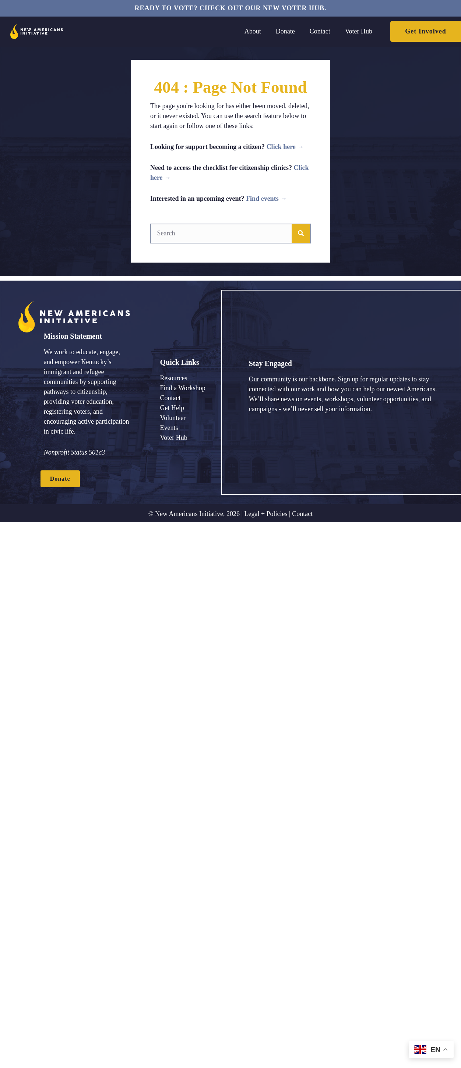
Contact (302, 513)
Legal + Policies (265, 513)
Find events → (266, 198)
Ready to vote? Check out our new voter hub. (230, 8)
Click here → (285, 146)
